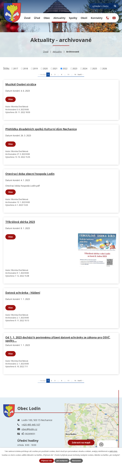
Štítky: (6, 68)
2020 (45, 68)
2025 (94, 68)
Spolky (73, 18)
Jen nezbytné (61, 461)
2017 (15, 68)
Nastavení (76, 461)
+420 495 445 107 (31, 424)
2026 (104, 68)
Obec (47, 18)
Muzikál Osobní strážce (20, 84)
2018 (25, 68)
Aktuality (59, 18)
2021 (55, 68)
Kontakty (96, 18)
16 (75, 74)
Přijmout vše (46, 461)
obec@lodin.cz (29, 429)
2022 (65, 68)
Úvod (27, 18)
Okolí (84, 18)
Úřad (37, 18)
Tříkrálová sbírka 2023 (20, 222)
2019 (35, 68)
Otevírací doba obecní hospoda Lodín (30, 174)
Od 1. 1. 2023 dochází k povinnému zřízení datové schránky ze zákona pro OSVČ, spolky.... (57, 339)
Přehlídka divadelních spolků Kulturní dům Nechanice (41, 129)
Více (11, 99)
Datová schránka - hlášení (22, 293)
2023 (75, 68)
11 (68, 74)
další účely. (113, 451)
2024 (84, 68)
